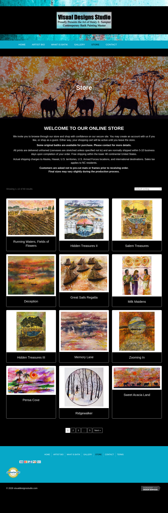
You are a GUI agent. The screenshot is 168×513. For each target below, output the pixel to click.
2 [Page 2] (73, 430)
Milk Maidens (137, 301)
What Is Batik (59, 44)
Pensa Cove (31, 400)
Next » (97, 430)
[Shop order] (148, 188)
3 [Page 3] (78, 430)
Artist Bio (38, 44)
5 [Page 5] (89, 430)
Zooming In (137, 357)
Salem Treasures (137, 246)
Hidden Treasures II (84, 246)
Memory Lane (84, 357)
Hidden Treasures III (31, 357)
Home (22, 44)
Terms (120, 454)
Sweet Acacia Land (137, 395)
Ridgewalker (84, 413)
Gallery (79, 44)
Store (95, 44)
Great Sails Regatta (84, 297)
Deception (31, 301)
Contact (111, 44)
